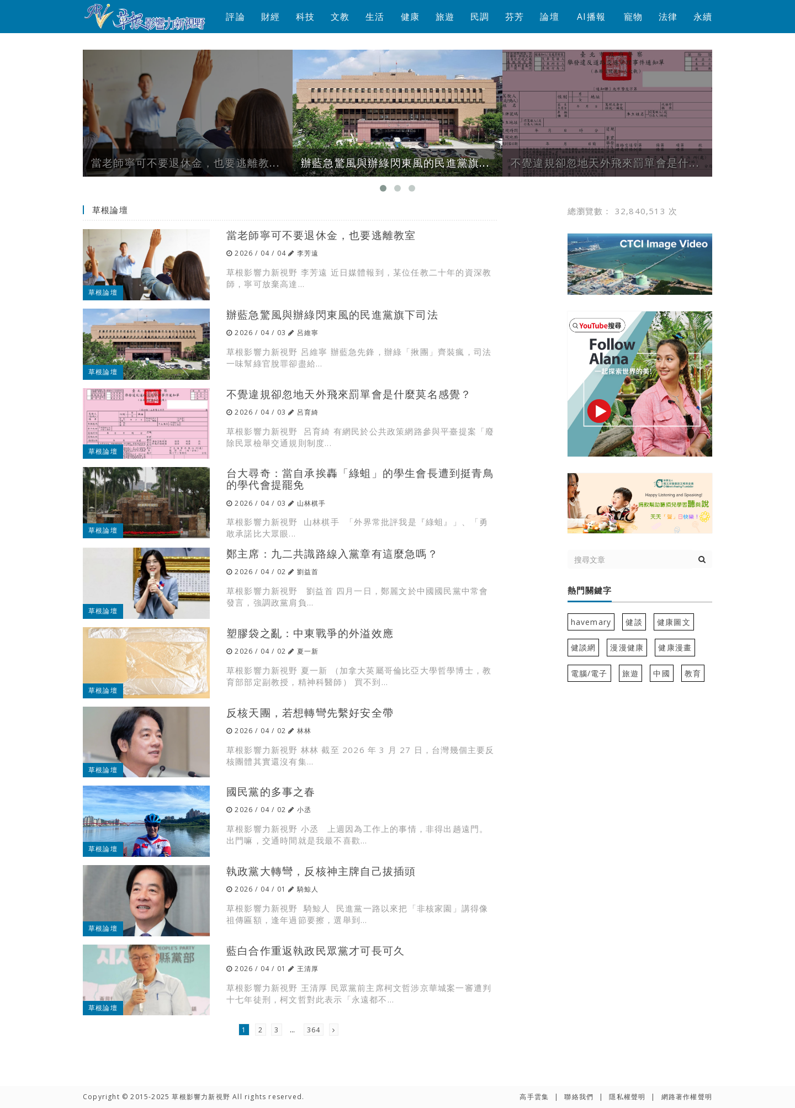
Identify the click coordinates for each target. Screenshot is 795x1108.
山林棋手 (311, 503)
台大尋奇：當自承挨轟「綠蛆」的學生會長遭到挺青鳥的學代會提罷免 (360, 478)
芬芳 (514, 16)
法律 (668, 16)
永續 (702, 16)
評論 (235, 16)
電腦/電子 (589, 673)
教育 (693, 673)
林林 (304, 730)
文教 (340, 16)
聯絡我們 (578, 1096)
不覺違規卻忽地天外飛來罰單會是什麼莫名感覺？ (348, 393)
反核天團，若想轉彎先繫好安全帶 (310, 712)
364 (314, 1030)
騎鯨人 (308, 889)
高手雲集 (534, 1096)
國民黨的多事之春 (271, 791)
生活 (374, 16)
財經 (270, 16)
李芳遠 (308, 253)
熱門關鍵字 (590, 591)
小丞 (304, 809)
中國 (661, 673)
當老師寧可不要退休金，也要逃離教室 (321, 234)
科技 (305, 16)
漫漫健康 (627, 647)
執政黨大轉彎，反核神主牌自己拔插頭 (321, 870)
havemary (591, 622)
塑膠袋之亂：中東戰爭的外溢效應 (310, 632)
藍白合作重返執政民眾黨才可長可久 (315, 950)
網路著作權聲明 (686, 1096)
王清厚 (308, 968)
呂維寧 (308, 332)
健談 (634, 622)
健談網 (583, 647)
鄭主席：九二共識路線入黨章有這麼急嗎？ (332, 553)
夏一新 (308, 651)
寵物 (633, 16)
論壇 (549, 16)
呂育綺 (308, 412)
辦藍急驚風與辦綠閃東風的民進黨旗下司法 (332, 314)
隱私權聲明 (627, 1096)
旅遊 (445, 16)
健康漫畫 (675, 647)
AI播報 (591, 16)
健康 (410, 16)
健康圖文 (674, 622)
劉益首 (308, 571)
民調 (479, 16)
